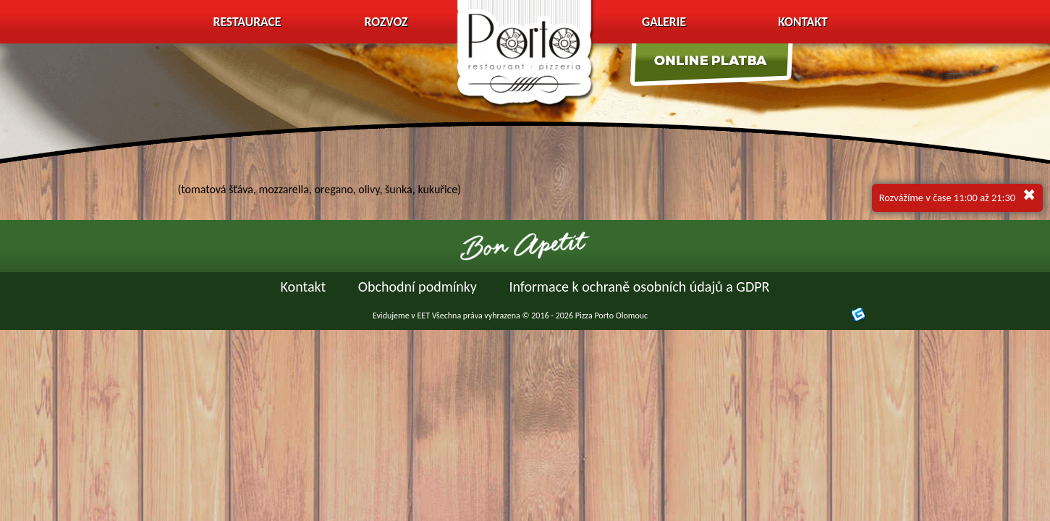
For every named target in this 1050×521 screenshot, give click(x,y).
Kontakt (803, 22)
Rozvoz (386, 22)
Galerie (664, 22)
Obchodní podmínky (417, 286)
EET (423, 315)
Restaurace (247, 22)
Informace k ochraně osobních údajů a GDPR (639, 286)
